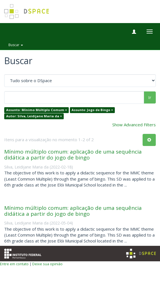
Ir (149, 97)
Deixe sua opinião (47, 263)
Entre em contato (14, 263)
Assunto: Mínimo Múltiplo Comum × (36, 110)
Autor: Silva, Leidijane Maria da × (34, 116)
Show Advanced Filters (134, 124)
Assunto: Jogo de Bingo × (92, 110)
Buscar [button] (15, 44)
